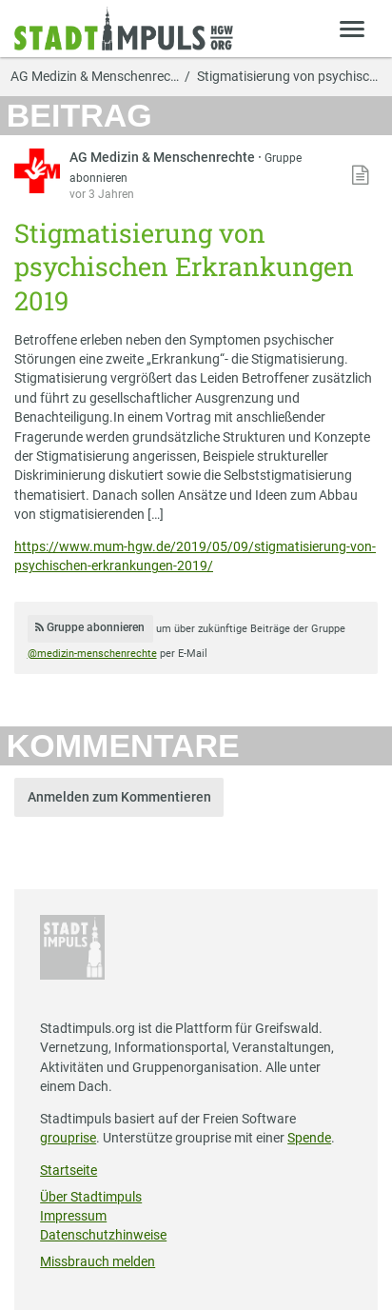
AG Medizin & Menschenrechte (163, 157)
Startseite (68, 1170)
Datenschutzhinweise (103, 1234)
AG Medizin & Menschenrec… (94, 77)
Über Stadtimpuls (91, 1196)
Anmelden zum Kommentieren (119, 796)
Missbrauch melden (97, 1261)
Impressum (73, 1215)
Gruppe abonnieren (90, 627)
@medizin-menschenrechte (92, 653)
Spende (309, 1137)
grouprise (68, 1137)
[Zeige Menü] (352, 28)
